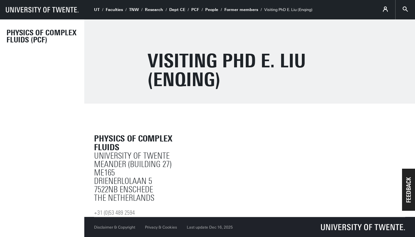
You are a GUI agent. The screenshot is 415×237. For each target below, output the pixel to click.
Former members (241, 9)
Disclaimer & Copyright (114, 227)
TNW (134, 9)
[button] (408, 190)
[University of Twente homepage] (42, 9)
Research (154, 9)
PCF (195, 9)
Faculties (114, 9)
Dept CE (177, 9)
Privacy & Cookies (161, 227)
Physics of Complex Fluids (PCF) (41, 36)
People (211, 9)
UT (97, 9)
